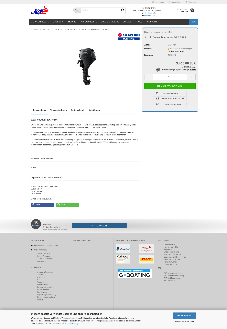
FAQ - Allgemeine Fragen (173, 273)
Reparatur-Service (170, 262)
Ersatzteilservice (110, 22)
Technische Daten (58, 110)
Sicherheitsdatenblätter (46, 297)
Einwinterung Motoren (172, 259)
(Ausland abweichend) (176, 51)
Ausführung (94, 110)
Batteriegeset (42, 292)
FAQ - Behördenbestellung (174, 276)
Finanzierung (42, 282)
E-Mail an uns (150, 15)
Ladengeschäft (169, 245)
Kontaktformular (43, 256)
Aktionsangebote (39, 22)
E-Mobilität (58, 22)
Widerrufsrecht (42, 285)
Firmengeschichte (171, 247)
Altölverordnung (43, 290)
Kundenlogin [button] (175, 2)
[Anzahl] (170, 77)
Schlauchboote (89, 22)
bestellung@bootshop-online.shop (47, 245)
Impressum (41, 261)
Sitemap (40, 300)
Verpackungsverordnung (46, 295)
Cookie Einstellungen (45, 259)
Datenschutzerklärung (69, 323)
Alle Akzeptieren (184, 315)
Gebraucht (152, 22)
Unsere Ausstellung (171, 252)
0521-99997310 (149, 13)
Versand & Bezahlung (45, 272)
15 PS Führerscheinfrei (173, 255)
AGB (38, 280)
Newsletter (41, 277)
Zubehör (127, 22)
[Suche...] (77, 10)
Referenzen (168, 249)
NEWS (193, 22)
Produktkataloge (170, 264)
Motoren (72, 22)
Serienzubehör (78, 110)
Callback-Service (43, 254)
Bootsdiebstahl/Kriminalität (175, 257)
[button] (158, 2)
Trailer (139, 22)
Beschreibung (39, 110)
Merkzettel (190, 2)
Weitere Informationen (184, 321)
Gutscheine (41, 275)
